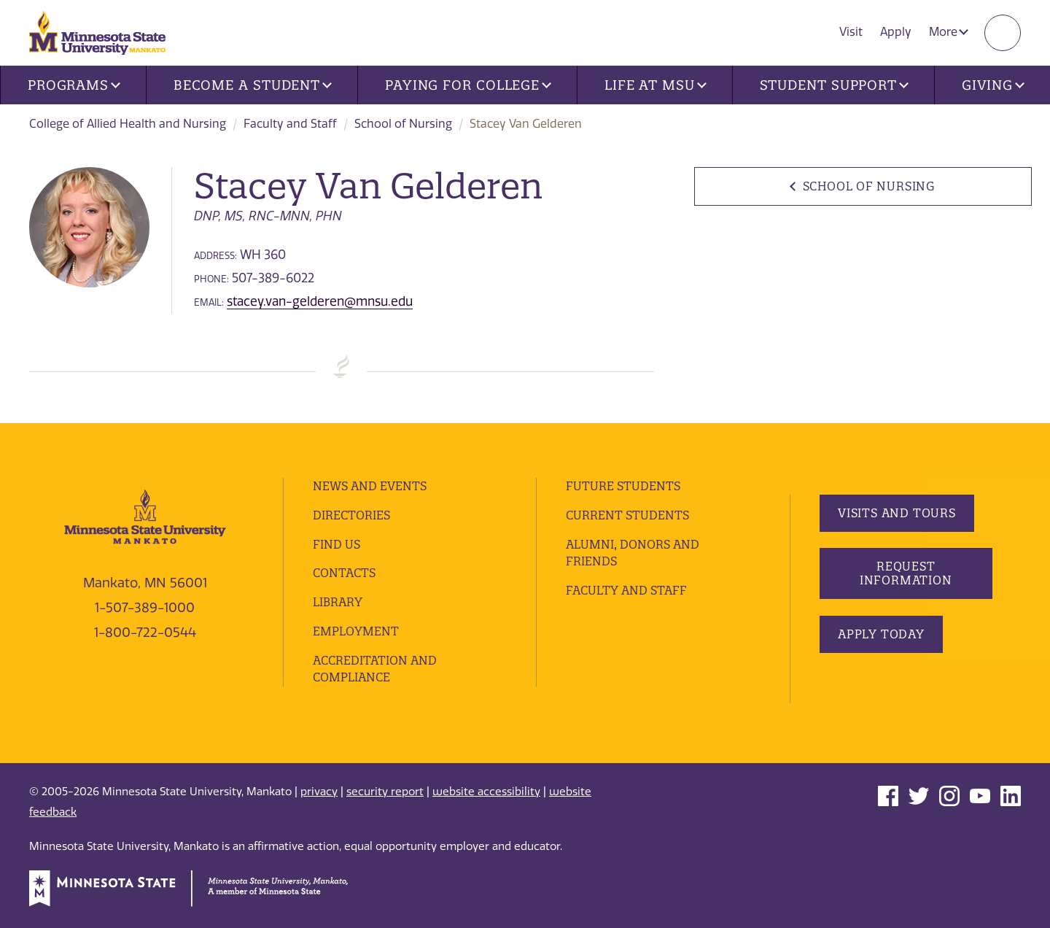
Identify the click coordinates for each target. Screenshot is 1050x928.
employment (356, 631)
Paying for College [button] (468, 85)
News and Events (370, 486)
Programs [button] (74, 85)
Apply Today (881, 634)
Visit (851, 32)
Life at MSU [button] (655, 85)
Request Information (905, 573)
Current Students (627, 515)
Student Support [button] (834, 85)
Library (337, 602)
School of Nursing (403, 124)
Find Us (336, 544)
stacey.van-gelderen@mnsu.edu (320, 301)
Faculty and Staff (290, 124)
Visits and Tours (897, 513)
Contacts (344, 572)
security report (385, 791)
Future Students (623, 486)
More (948, 32)
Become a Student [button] (253, 85)
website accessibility (486, 791)
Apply (895, 32)
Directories (351, 515)
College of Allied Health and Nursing (127, 124)
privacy (319, 791)
